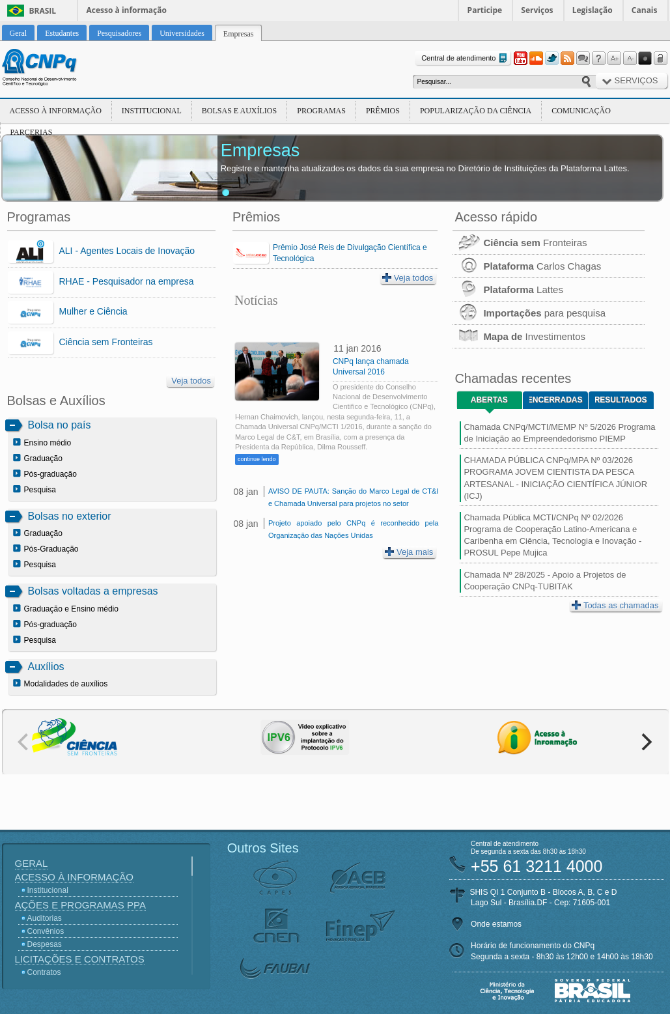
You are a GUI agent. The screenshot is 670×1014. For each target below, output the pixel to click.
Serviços (537, 10)
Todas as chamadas (615, 605)
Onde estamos (496, 924)
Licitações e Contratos (80, 959)
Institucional (152, 110)
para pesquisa (529, 313)
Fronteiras (520, 242)
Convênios (45, 931)
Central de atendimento (465, 58)
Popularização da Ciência (475, 110)
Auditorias (44, 918)
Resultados (621, 399)
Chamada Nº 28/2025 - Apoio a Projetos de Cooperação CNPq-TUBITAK (545, 580)
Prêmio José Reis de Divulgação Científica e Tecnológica (350, 253)
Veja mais (409, 552)
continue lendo (257, 459)
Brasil (43, 10)
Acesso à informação (127, 10)
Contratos (44, 972)
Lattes (508, 289)
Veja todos (191, 381)
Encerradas (555, 399)
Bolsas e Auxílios (239, 110)
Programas (321, 110)
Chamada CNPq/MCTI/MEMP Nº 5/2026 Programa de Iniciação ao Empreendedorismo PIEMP (559, 433)
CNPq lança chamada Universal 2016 (371, 366)
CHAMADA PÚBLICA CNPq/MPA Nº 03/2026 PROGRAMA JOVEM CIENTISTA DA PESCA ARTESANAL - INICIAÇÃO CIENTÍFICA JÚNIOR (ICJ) (555, 478)
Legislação (592, 10)
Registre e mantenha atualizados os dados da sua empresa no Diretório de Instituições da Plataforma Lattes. (425, 168)
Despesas (44, 944)
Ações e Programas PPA (80, 904)
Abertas (489, 399)
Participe (485, 10)
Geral (31, 863)
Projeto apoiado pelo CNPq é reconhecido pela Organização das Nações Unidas (353, 529)
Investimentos (519, 336)
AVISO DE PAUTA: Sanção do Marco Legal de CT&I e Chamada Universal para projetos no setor (353, 497)
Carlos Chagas (527, 266)
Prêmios (383, 110)
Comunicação (581, 110)
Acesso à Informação (56, 110)
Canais (645, 10)
